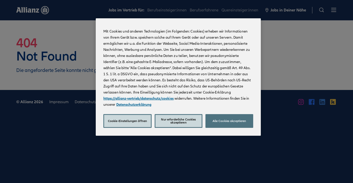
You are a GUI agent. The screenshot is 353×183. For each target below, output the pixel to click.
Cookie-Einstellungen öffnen (127, 121)
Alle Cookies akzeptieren (229, 121)
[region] (178, 77)
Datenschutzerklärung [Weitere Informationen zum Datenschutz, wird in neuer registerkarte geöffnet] (133, 104)
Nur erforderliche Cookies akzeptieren (178, 121)
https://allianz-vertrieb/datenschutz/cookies (138, 98)
